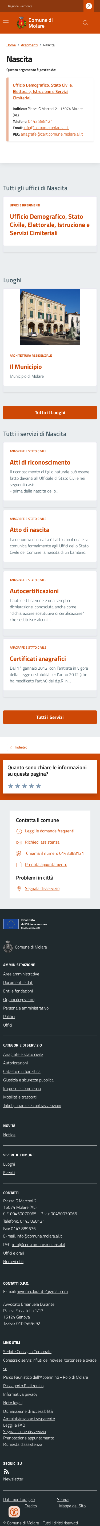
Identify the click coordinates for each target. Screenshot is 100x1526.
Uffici (7, 1025)
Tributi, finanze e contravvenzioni (32, 1105)
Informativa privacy (20, 1394)
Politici (9, 1016)
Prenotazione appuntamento (28, 1438)
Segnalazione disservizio (24, 1431)
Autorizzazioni (15, 1063)
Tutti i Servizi (50, 717)
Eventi (9, 1172)
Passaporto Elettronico (23, 1385)
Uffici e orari (13, 1253)
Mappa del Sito (72, 1506)
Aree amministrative (21, 974)
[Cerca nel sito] (83, 23)
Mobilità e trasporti (20, 1097)
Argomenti (29, 45)
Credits (31, 1506)
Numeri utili (13, 1261)
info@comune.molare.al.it (46, 127)
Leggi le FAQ (14, 1425)
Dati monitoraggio (19, 1499)
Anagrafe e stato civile (28, 451)
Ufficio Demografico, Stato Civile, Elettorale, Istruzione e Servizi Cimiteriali (43, 91)
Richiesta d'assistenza (22, 1444)
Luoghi (9, 1164)
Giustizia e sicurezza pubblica (28, 1080)
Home (11, 45)
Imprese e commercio (22, 1088)
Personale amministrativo (26, 1008)
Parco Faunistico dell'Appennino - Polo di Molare (45, 1377)
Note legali (12, 1402)
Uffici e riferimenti (25, 205)
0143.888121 (40, 121)
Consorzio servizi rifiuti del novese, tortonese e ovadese (50, 1364)
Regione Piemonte (20, 6)
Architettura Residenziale (31, 355)
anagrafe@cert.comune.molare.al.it (52, 134)
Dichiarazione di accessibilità (28, 1411)
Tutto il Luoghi (50, 412)
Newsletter (13, 1479)
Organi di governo (18, 999)
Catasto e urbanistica (22, 1071)
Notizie (9, 1135)
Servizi (63, 1499)
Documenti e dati (18, 982)
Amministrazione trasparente (29, 1418)
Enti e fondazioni (18, 991)
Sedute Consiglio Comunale (27, 1351)
